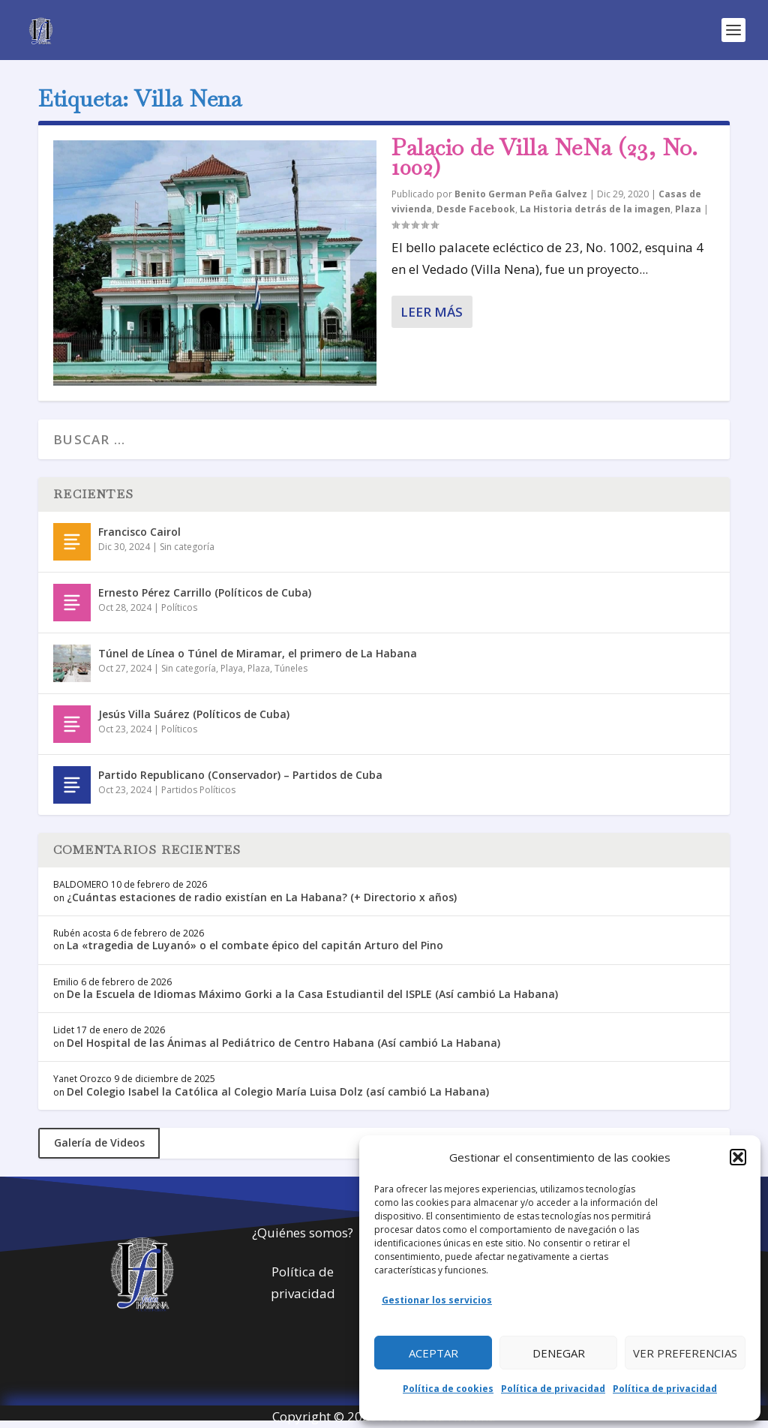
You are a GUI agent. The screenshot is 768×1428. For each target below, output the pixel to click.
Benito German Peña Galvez (520, 194)
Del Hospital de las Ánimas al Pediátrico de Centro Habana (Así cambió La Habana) (283, 1043)
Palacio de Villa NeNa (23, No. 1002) (545, 157)
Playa (231, 668)
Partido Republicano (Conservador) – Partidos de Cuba (240, 775)
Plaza (688, 209)
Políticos (179, 607)
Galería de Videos (99, 1142)
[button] (738, 1157)
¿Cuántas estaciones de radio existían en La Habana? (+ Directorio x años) (262, 897)
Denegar (558, 1352)
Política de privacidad (553, 1388)
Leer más (431, 311)
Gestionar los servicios (437, 1300)
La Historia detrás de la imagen (595, 209)
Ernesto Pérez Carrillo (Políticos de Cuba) (204, 592)
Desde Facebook (475, 209)
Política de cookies (448, 1388)
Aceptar (433, 1352)
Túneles (291, 668)
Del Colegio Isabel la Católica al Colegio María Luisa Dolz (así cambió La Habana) (278, 1091)
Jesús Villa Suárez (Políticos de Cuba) (194, 714)
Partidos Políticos (198, 789)
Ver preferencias (685, 1352)
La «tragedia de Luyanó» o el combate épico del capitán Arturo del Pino (255, 945)
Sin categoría (187, 546)
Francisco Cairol (139, 532)
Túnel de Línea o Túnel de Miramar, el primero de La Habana (257, 653)
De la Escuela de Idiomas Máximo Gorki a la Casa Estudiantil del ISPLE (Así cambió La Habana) (312, 994)
